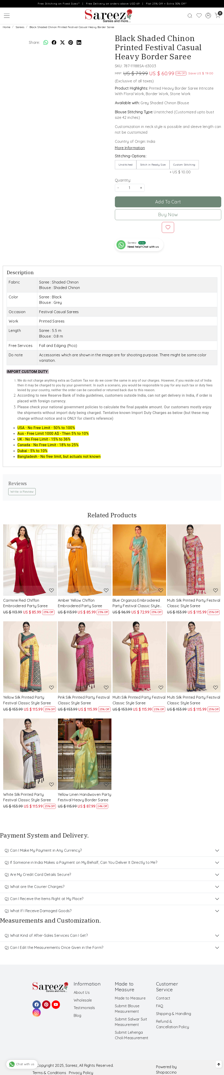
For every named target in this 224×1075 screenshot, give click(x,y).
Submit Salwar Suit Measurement (131, 1022)
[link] (189, 16)
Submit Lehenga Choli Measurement (131, 1035)
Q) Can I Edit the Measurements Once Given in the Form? (54, 947)
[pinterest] (71, 42)
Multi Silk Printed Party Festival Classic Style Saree (193, 603)
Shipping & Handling (173, 1013)
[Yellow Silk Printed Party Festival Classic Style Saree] (30, 657)
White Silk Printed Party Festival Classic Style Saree (27, 797)
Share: (34, 42)
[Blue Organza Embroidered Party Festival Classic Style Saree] (139, 560)
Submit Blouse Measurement (127, 1009)
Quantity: (123, 180)
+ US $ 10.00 (184, 167)
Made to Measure (130, 998)
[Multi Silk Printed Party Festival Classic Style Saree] (194, 560)
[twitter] (62, 42)
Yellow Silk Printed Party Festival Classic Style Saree (27, 700)
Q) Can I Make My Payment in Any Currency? (43, 850)
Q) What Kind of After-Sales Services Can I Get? (46, 935)
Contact (163, 998)
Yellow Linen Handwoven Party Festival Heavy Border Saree (84, 797)
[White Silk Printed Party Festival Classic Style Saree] (30, 754)
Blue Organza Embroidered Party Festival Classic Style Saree (136, 603)
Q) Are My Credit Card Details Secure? (38, 874)
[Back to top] (219, 1064)
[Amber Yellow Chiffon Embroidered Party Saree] (85, 560)
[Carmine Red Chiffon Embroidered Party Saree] (30, 560)
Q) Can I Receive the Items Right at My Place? (44, 898)
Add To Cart (168, 202)
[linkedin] (79, 42)
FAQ (159, 1006)
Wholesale (83, 1000)
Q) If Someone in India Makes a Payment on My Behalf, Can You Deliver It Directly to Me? (81, 862)
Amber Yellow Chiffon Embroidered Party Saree (80, 603)
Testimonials (84, 1007)
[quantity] (130, 188)
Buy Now (168, 214)
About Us (82, 992)
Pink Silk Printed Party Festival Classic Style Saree (84, 700)
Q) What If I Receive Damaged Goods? (38, 910)
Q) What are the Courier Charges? (35, 886)
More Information (130, 148)
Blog (77, 1015)
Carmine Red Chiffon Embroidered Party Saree (25, 603)
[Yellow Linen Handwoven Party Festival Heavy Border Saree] (85, 754)
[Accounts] (208, 15)
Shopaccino (166, 1072)
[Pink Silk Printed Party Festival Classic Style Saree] (85, 657)
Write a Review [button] (22, 491)
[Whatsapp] (46, 42)
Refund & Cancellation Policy (172, 1024)
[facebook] (54, 42)
